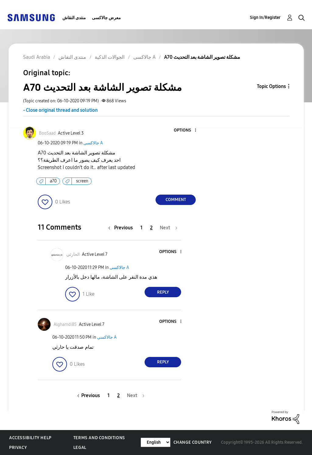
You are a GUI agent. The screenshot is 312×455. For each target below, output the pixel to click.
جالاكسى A (93, 143)
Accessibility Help (30, 437)
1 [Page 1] (141, 228)
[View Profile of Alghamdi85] (65, 324)
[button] (185, 130)
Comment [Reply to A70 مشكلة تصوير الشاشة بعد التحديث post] (176, 199)
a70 (53, 181)
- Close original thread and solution (60, 110)
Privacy (18, 447)
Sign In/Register (265, 17)
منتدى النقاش (74, 17)
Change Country (193, 442)
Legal (79, 447)
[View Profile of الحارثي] (73, 254)
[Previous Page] (122, 227)
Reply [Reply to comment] (163, 292)
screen (82, 181)
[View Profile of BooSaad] (47, 133)
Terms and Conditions (99, 437)
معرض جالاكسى (106, 17)
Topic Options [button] (271, 86)
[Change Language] (155, 442)
